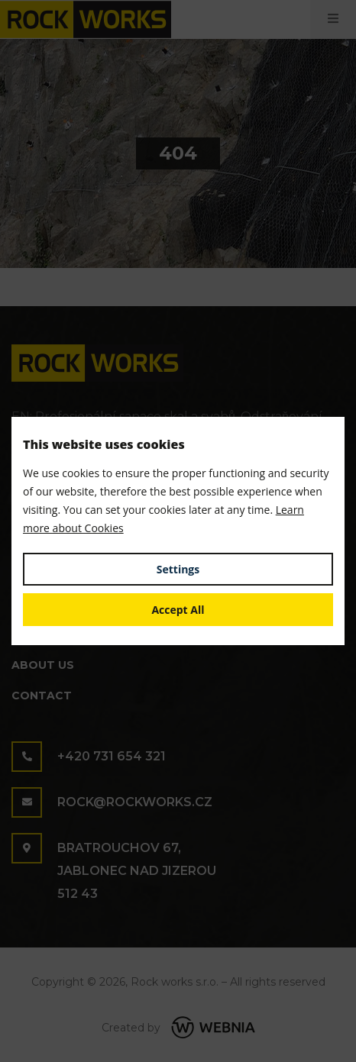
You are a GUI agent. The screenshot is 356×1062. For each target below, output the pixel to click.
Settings (178, 569)
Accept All (177, 609)
